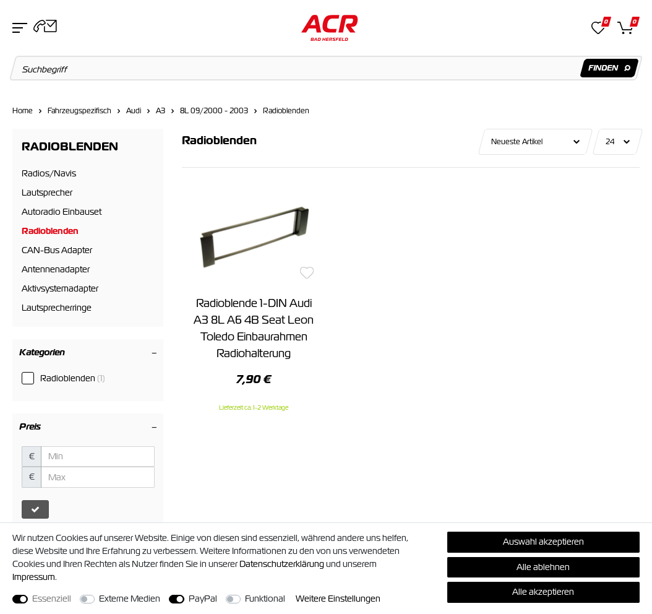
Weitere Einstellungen (338, 598)
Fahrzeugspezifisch (79, 111)
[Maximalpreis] (98, 477)
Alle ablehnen (543, 567)
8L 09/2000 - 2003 (214, 111)
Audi (133, 111)
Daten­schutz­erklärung (281, 563)
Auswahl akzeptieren (543, 541)
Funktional (265, 598)
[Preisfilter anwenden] (35, 509)
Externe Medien (129, 598)
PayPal (203, 598)
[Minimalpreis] (98, 456)
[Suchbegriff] (326, 68)
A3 (160, 111)
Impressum (33, 576)
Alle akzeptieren (543, 591)
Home (22, 111)
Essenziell (51, 598)
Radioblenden (286, 111)
